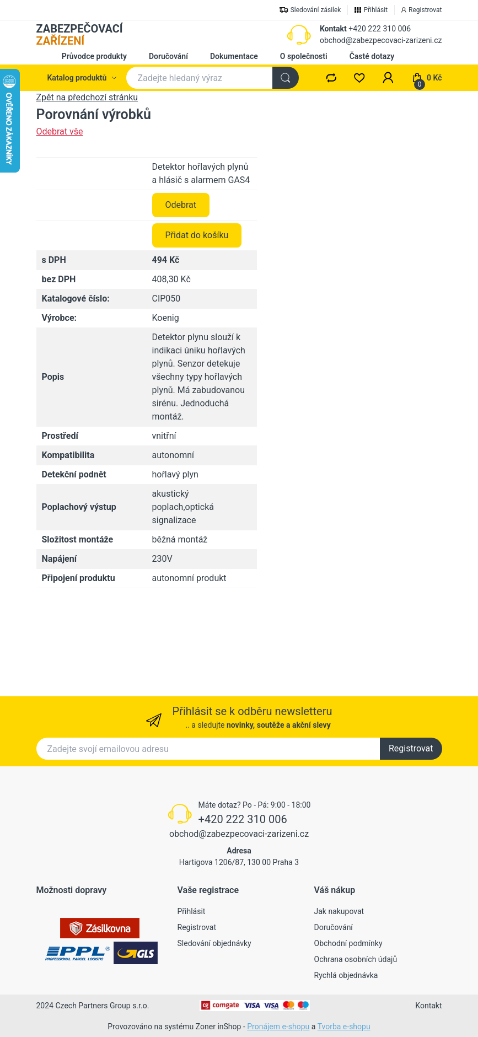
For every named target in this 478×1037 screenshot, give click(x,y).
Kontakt (333, 28)
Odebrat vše (59, 131)
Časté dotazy (372, 56)
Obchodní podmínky (348, 943)
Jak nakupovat (339, 911)
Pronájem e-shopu (278, 1026)
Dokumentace (234, 56)
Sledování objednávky (214, 943)
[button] (388, 78)
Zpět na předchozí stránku (87, 97)
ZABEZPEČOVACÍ (79, 35)
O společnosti (303, 56)
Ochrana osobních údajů (356, 959)
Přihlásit (192, 911)
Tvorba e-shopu (344, 1026)
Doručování (168, 56)
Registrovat (411, 748)
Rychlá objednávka (346, 975)
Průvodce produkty (94, 56)
